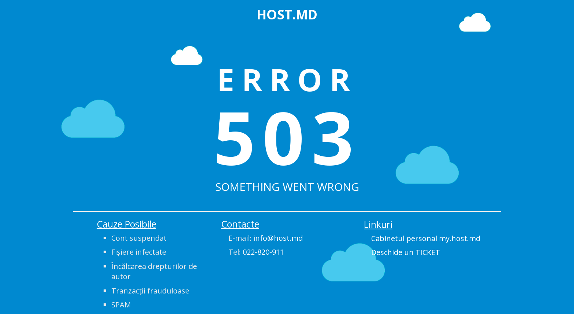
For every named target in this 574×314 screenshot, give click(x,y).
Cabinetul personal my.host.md (425, 238)
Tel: (256, 252)
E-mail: (265, 238)
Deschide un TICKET (405, 252)
